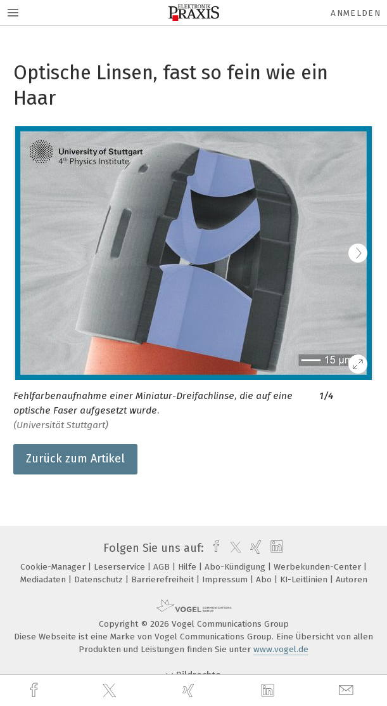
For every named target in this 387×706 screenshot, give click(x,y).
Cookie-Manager (54, 566)
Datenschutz (99, 579)
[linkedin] (269, 691)
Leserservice (121, 566)
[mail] (348, 690)
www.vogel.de (280, 649)
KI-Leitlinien (305, 579)
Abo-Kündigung (236, 566)
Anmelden (356, 13)
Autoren (351, 579)
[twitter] (111, 691)
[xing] (190, 690)
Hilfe (188, 566)
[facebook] (35, 690)
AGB (162, 566)
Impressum (226, 579)
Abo (265, 579)
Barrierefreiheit (163, 579)
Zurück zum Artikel (75, 459)
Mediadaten (44, 579)
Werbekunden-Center (319, 566)
